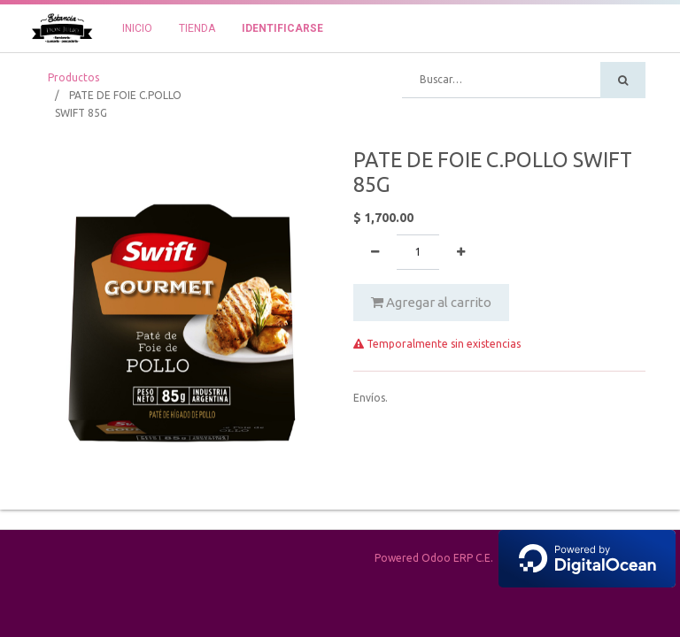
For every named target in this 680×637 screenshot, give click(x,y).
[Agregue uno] (461, 252)
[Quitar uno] (375, 252)
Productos (73, 77)
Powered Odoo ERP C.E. (525, 557)
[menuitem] (137, 28)
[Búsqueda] (622, 80)
